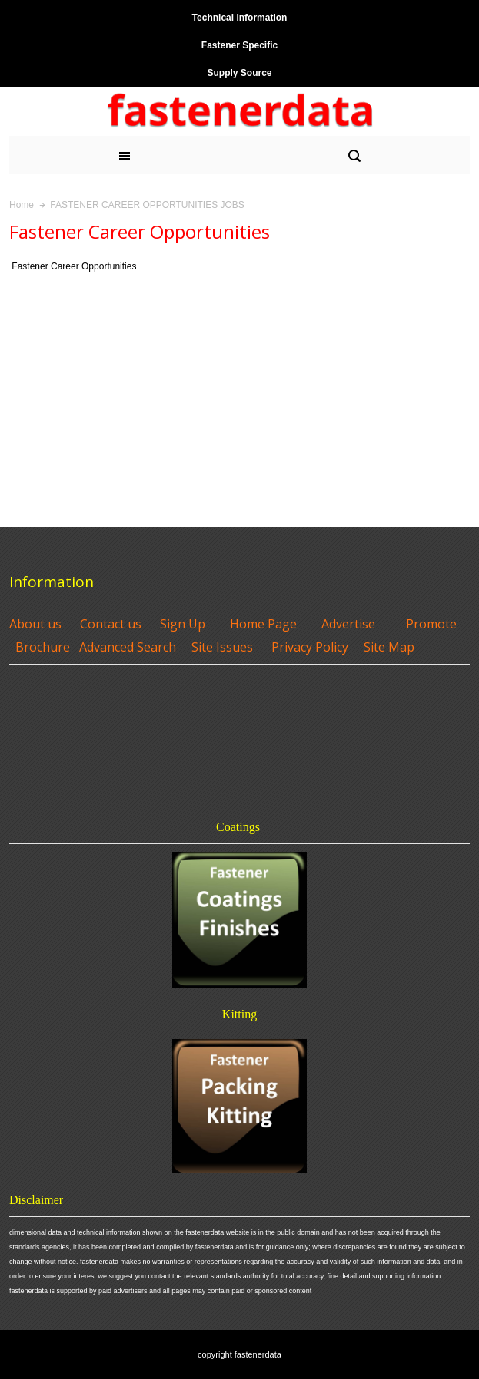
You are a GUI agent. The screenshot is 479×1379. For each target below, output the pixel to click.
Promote (431, 623)
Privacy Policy (309, 646)
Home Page (263, 623)
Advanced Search (127, 646)
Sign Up (182, 623)
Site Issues (222, 646)
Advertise (348, 623)
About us (35, 623)
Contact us (110, 623)
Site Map (389, 646)
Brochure (42, 646)
